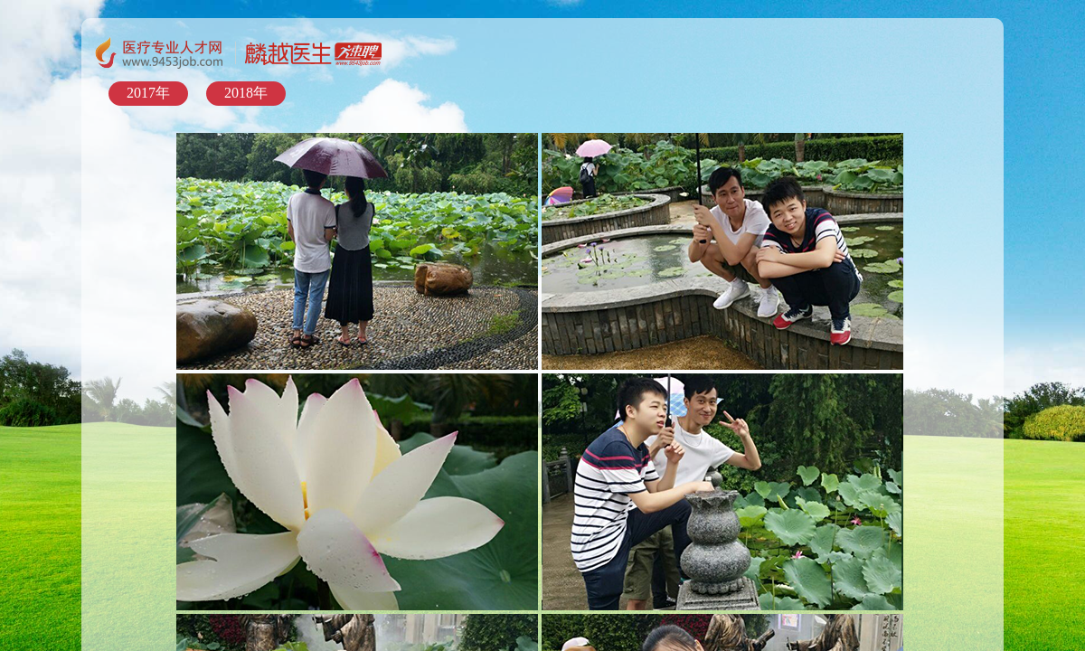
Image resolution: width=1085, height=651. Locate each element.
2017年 (148, 92)
